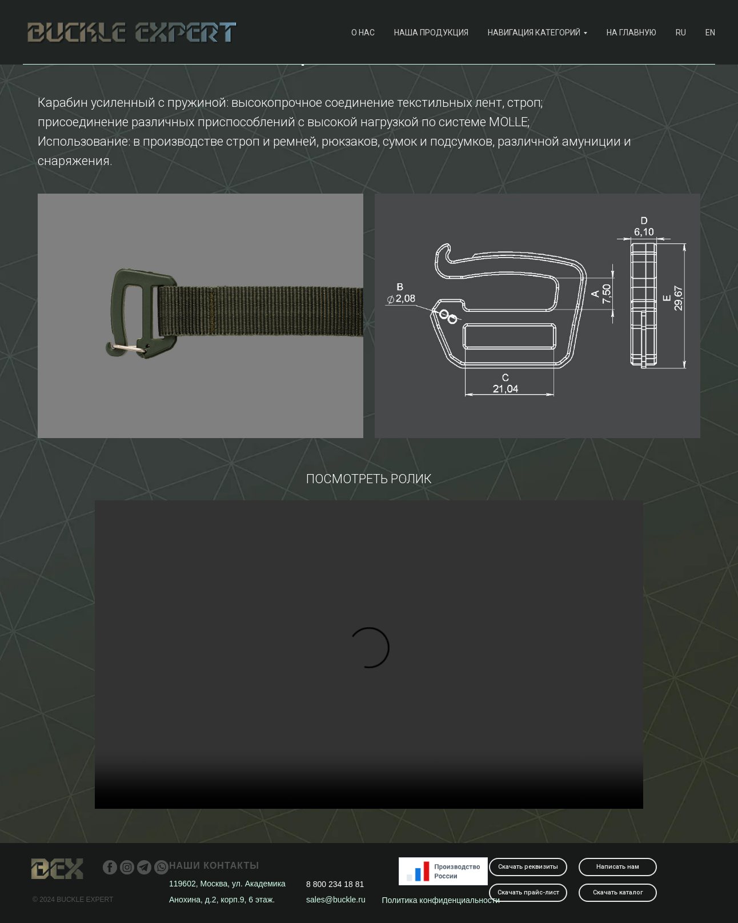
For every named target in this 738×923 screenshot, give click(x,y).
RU (681, 32)
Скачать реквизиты (528, 866)
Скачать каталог (618, 892)
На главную (631, 32)
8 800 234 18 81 (335, 884)
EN (710, 32)
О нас (363, 32)
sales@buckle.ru (336, 899)
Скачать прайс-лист (528, 892)
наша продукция (431, 32)
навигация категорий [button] (534, 32)
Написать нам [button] (617, 866)
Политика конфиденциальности (441, 900)
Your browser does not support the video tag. (369, 654)
